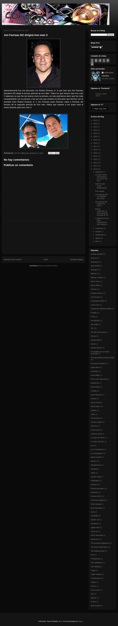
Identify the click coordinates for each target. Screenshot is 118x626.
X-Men (93, 602)
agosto (98, 238)
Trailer (93, 570)
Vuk (92, 594)
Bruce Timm (95, 281)
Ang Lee (94, 258)
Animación (95, 262)
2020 (95, 137)
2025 (95, 120)
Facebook (94, 371)
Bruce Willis (95, 285)
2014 (95, 156)
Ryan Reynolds (96, 508)
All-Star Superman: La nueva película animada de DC (101, 212)
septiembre (99, 235)
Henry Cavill (95, 402)
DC (92, 328)
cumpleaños (95, 320)
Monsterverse (96, 465)
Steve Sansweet (97, 535)
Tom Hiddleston (96, 563)
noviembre (99, 228)
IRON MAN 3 (96, 406)
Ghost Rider (95, 387)
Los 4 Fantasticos (97, 449)
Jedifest (94, 410)
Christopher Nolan (97, 301)
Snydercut (94, 524)
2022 (95, 130)
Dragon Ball (95, 340)
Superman (95, 539)
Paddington (95, 481)
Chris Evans (95, 297)
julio (97, 241)
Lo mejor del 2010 (97, 438)
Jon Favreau (95, 418)
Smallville (94, 516)
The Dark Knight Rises (99, 547)
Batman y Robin (97, 277)
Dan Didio (94, 324)
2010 (95, 169)
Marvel (93, 461)
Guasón (94, 399)
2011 (95, 166)
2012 (95, 163)
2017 (95, 146)
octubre (98, 232)
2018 (95, 143)
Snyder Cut (95, 520)
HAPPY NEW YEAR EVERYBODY (101, 186)
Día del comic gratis (98, 332)
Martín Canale (96, 457)
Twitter (93, 582)
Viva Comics (95, 590)
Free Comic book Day (99, 379)
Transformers (96, 578)
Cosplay (94, 313)
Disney (93, 336)
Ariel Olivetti (95, 266)
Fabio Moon (95, 367)
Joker (93, 414)
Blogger (80, 621)
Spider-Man (95, 527)
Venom (93, 586)
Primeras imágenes (98, 500)
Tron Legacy (99, 191)
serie (92, 512)
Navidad (94, 469)
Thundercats (95, 559)
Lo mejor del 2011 (97, 442)
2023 (95, 127)
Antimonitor (108, 73)
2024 (95, 124)
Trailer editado (96, 574)
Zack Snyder (95, 606)
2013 (95, 159)
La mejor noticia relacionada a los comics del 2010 (101, 178)
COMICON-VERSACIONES (101, 309)
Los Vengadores (97, 453)
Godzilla (94, 391)
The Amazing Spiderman (100, 543)
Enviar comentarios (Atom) (48, 266)
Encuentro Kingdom (98, 363)
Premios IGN (95, 496)
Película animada (97, 488)
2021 (95, 133)
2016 (95, 149)
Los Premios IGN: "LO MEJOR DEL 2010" (101, 197)
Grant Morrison (96, 395)
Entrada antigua (76, 259)
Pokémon (94, 492)
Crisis (93, 317)
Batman (94, 274)
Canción (94, 289)
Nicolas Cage (96, 477)
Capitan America (97, 293)
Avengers (94, 270)
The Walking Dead (98, 551)
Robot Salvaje (96, 504)
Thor (92, 555)
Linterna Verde (96, 434)
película (94, 485)
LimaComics (95, 430)
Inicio (46, 259)
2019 (95, 140)
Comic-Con (95, 305)
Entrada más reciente (12, 259)
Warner (93, 598)
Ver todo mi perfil (108, 79)
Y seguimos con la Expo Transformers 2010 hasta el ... (102, 221)
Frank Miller (95, 375)
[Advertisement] (43, 237)
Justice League (96, 422)
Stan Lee (94, 531)
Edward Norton (96, 348)
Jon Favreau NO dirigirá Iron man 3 (101, 204)
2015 (95, 153)
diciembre (99, 172)
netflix (93, 473)
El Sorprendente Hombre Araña (102, 358)
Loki (92, 445)
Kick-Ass (94, 426)
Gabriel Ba (95, 383)
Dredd (93, 344)
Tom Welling (95, 567)
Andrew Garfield (97, 254)
